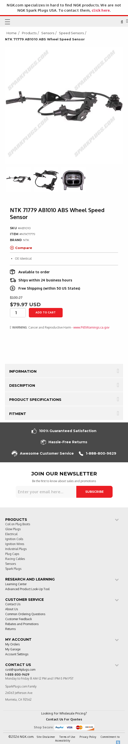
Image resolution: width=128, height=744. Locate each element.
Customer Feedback (18, 619)
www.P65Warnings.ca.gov (91, 327)
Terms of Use (67, 736)
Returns (10, 629)
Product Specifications (35, 399)
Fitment (17, 414)
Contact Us (12, 604)
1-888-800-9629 (97, 453)
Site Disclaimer (46, 736)
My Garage (12, 649)
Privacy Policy (88, 736)
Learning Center (16, 584)
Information (23, 371)
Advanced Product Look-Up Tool (27, 589)
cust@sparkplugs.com (20, 669)
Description (22, 385)
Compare (21, 248)
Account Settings (16, 654)
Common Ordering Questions (25, 614)
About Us (11, 609)
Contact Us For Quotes (64, 719)
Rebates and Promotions (22, 624)
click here (101, 10)
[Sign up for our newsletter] (46, 492)
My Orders (12, 644)
